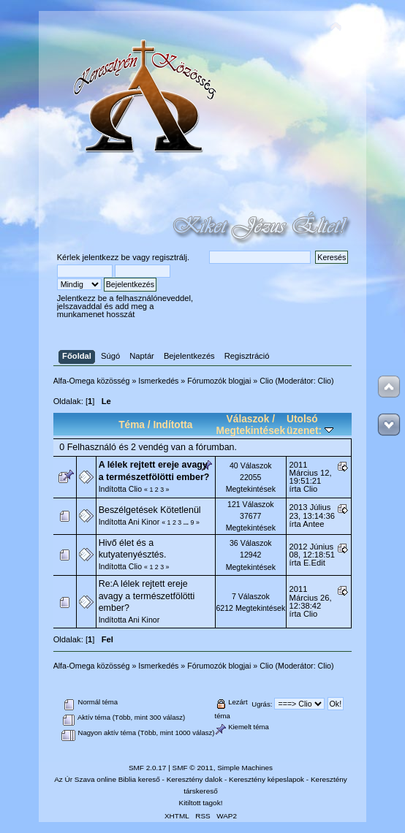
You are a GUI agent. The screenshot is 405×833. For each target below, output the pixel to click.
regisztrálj (169, 257)
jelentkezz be (106, 257)
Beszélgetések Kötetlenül (150, 510)
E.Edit (314, 562)
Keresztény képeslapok (266, 779)
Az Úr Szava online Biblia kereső (107, 779)
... (187, 522)
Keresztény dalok (194, 779)
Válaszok (248, 419)
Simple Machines (245, 768)
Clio (324, 380)
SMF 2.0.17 (148, 768)
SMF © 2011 (193, 768)
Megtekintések (251, 430)
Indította (172, 424)
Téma (131, 424)
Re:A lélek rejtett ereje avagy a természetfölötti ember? (147, 595)
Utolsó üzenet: (310, 425)
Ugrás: (261, 704)
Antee (313, 524)
